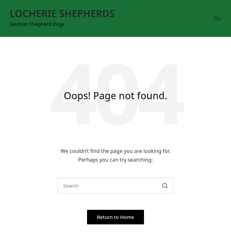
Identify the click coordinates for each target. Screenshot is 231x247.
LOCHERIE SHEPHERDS (62, 13)
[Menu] (217, 18)
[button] (165, 185)
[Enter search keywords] (115, 185)
